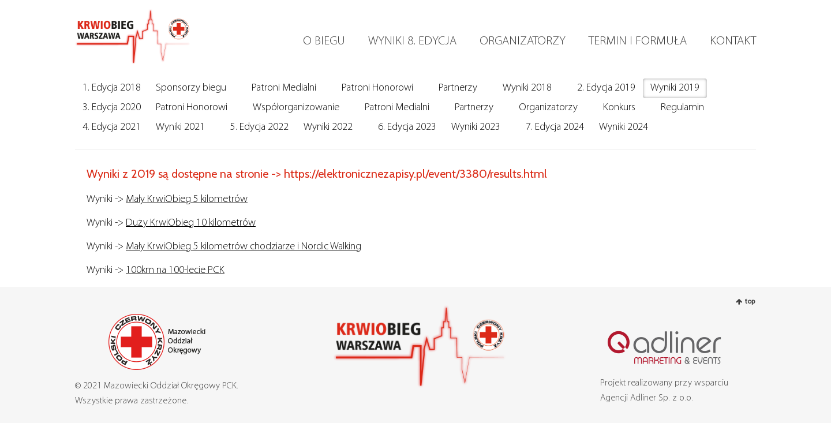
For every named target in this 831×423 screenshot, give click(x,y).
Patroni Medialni (284, 88)
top (750, 301)
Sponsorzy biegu (191, 88)
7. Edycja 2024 (555, 127)
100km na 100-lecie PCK (175, 270)
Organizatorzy (548, 107)
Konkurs (619, 107)
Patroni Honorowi (377, 88)
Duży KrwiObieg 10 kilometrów (191, 223)
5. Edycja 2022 (259, 127)
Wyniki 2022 (328, 127)
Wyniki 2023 (475, 127)
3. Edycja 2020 (112, 107)
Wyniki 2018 (527, 88)
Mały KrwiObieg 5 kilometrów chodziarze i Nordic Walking (243, 246)
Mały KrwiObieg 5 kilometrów (187, 199)
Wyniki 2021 (180, 127)
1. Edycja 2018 (112, 88)
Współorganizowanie (296, 107)
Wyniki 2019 (674, 88)
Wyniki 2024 (623, 127)
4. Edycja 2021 (112, 127)
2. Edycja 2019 (606, 88)
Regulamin (682, 107)
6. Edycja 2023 (407, 127)
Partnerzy (458, 88)
